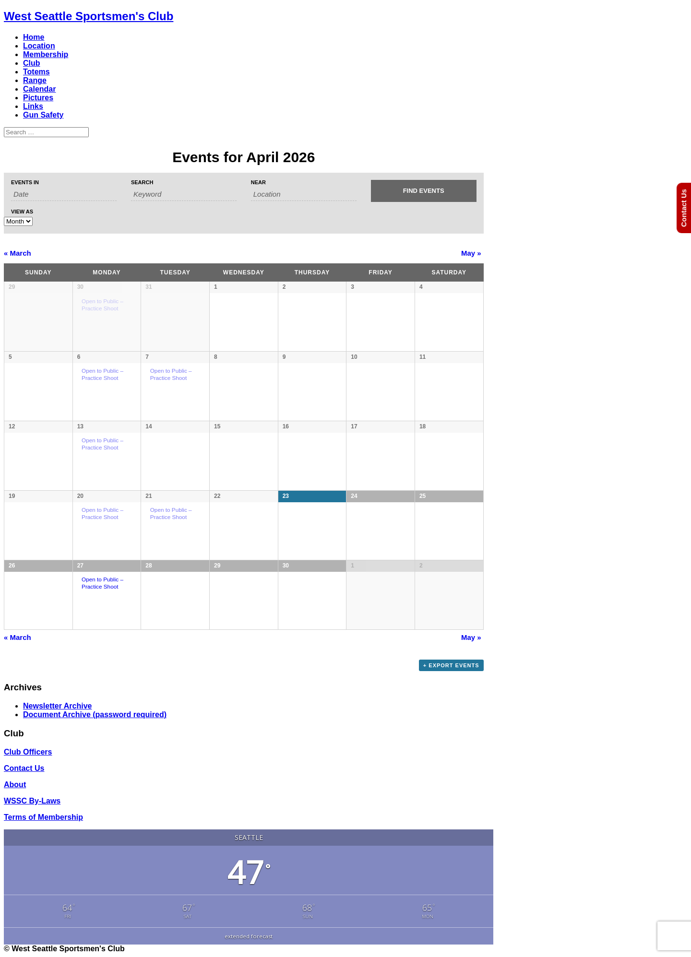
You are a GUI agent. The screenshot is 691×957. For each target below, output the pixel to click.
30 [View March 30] (80, 287)
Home (33, 37)
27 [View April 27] (80, 565)
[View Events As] (18, 221)
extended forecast (249, 936)
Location (39, 46)
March (17, 253)
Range (35, 80)
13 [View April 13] (80, 426)
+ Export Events (451, 665)
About (15, 784)
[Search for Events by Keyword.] (184, 194)
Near (258, 182)
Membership (45, 54)
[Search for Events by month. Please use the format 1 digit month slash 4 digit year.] (64, 194)
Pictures (38, 98)
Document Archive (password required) (95, 714)
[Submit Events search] (424, 191)
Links (33, 106)
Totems (36, 72)
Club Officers (28, 752)
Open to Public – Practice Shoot (102, 374)
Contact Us (24, 768)
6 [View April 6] (79, 357)
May (471, 253)
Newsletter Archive (57, 706)
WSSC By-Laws (32, 801)
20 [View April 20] (80, 496)
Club (31, 63)
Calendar (39, 89)
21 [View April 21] (148, 496)
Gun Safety (43, 115)
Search (142, 182)
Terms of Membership (43, 817)
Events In (25, 182)
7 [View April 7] (147, 357)
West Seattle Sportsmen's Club (88, 16)
